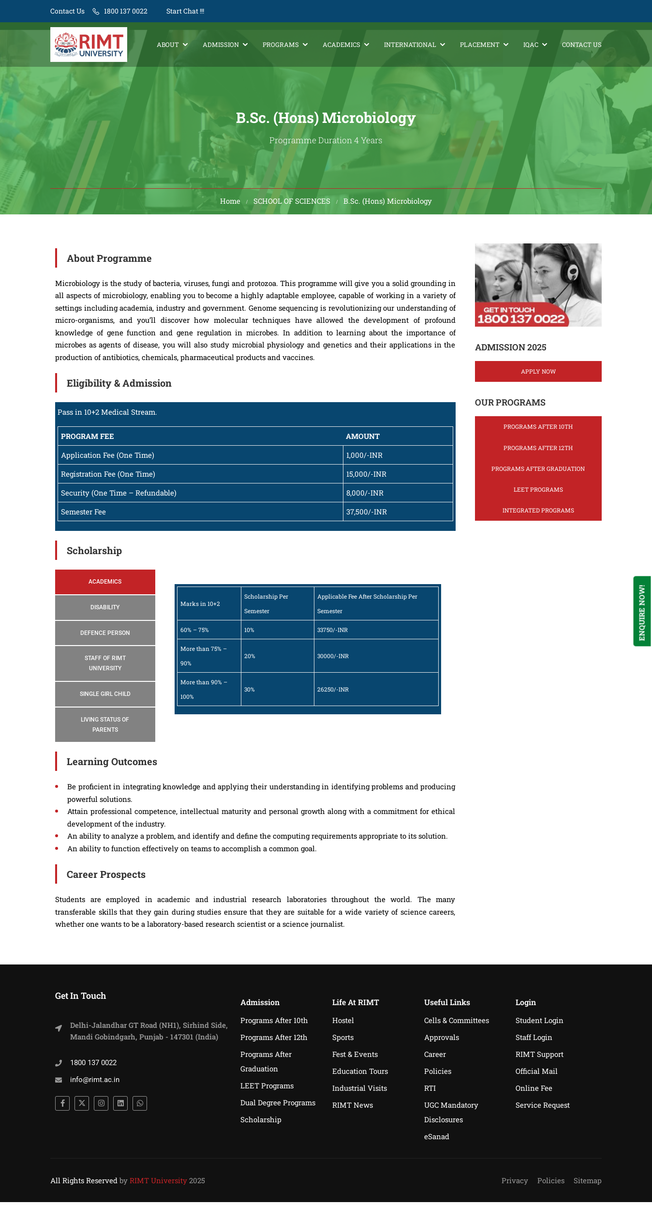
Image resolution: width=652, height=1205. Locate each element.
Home (230, 203)
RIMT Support (539, 1057)
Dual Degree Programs (277, 1105)
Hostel (343, 1023)
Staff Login (534, 1040)
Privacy (515, 1183)
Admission (221, 44)
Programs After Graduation (538, 471)
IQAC (530, 44)
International (410, 44)
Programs (281, 44)
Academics (341, 44)
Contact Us (67, 10)
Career (435, 1057)
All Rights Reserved (84, 1183)
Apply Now (538, 374)
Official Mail (537, 1074)
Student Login (539, 1023)
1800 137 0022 (126, 10)
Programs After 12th (538, 450)
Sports (343, 1040)
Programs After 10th (538, 429)
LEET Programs (538, 492)
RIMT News (352, 1108)
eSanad (436, 1139)
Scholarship (261, 1122)
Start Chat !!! (184, 10)
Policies (437, 1074)
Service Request (543, 1108)
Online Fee (534, 1091)
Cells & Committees (456, 1023)
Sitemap (588, 1183)
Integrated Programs (538, 513)
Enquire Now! (642, 613)
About (168, 44)
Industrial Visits (359, 1091)
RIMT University (158, 1183)
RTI (430, 1091)
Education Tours (360, 1074)
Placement (480, 44)
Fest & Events (355, 1057)
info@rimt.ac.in (94, 1082)
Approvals (441, 1040)
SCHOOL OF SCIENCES (291, 203)
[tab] (105, 584)
